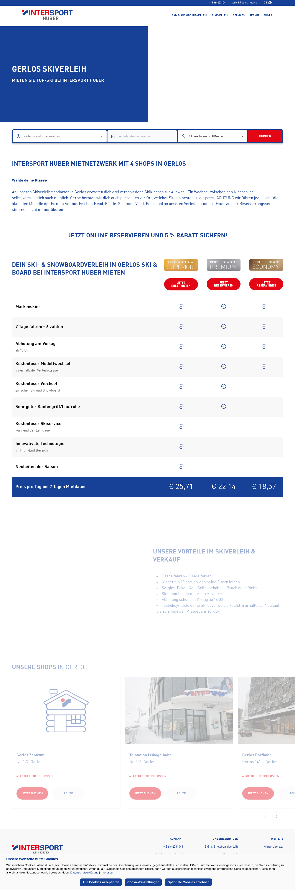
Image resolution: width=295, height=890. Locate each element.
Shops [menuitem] (268, 15)
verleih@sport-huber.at (245, 3)
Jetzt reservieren (181, 284)
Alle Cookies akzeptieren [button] (100, 882)
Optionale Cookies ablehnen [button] (188, 882)
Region (254, 15)
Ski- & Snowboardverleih (221, 846)
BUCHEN (265, 136)
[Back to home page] (47, 15)
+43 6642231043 (218, 3)
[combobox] (268, 3)
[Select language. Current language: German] (268, 3)
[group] (66, 742)
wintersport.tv (273, 846)
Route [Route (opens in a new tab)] (68, 793)
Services (239, 15)
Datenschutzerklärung (84, 872)
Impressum (108, 872)
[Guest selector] (212, 136)
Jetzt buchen (32, 793)
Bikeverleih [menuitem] (220, 15)
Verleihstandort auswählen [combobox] (42, 136)
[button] (276, 816)
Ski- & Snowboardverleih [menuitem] (189, 15)
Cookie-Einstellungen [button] (143, 882)
